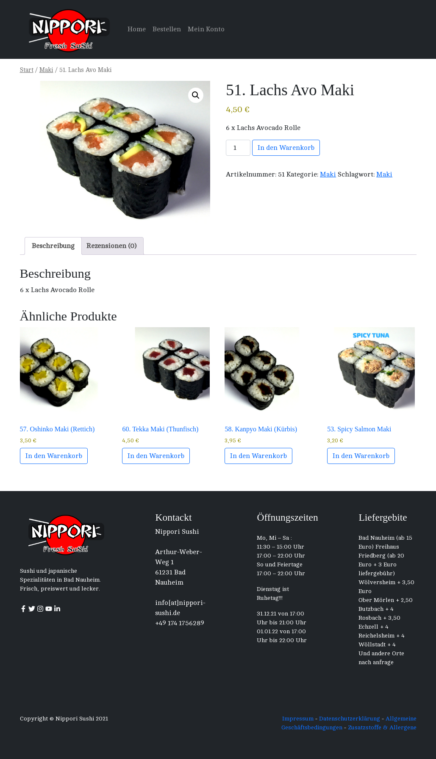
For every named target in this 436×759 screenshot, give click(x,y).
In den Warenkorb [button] (53, 456)
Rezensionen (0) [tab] (111, 246)
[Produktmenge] (238, 148)
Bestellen (167, 29)
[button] (195, 95)
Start (26, 70)
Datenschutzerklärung (349, 718)
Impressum (298, 718)
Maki (46, 70)
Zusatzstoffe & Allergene (382, 727)
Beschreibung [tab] (53, 246)
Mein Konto (206, 29)
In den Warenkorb (286, 148)
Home (137, 29)
